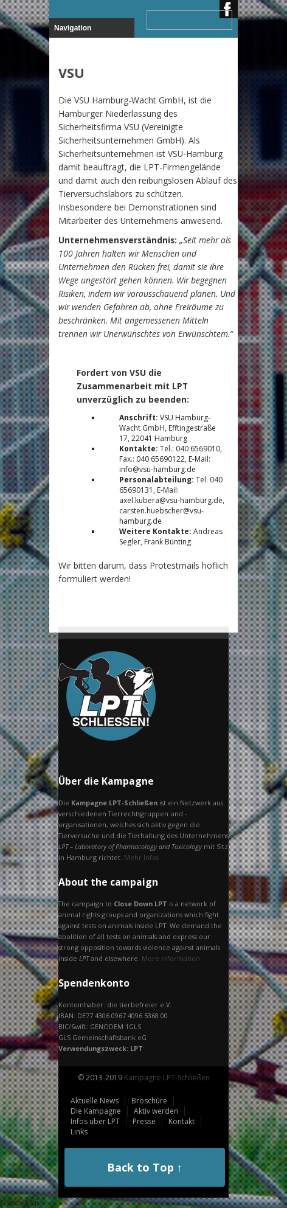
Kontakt (181, 1121)
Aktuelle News (95, 1100)
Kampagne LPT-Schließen (167, 1077)
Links (79, 1131)
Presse (144, 1121)
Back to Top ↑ (144, 1167)
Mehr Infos (141, 857)
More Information (171, 958)
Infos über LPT (95, 1121)
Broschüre (149, 1100)
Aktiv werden (156, 1111)
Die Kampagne (96, 1111)
